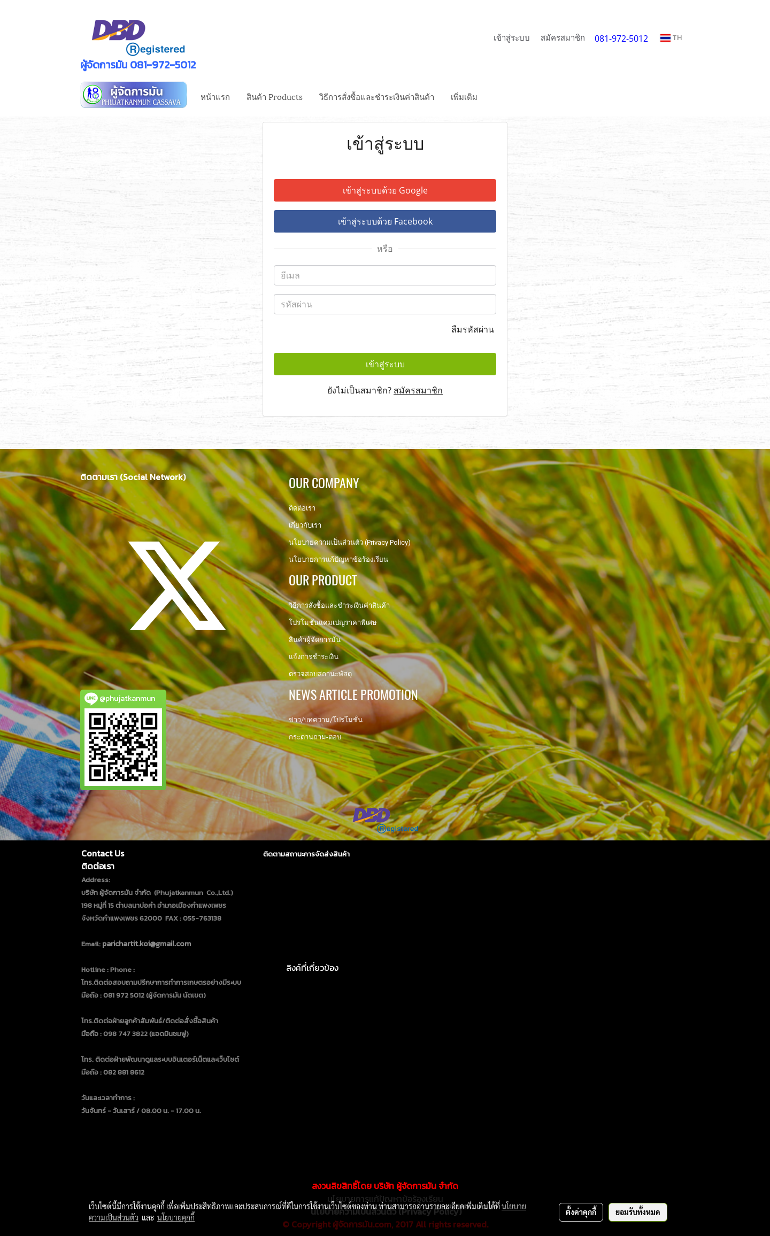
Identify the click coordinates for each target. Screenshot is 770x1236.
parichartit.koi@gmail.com (146, 943)
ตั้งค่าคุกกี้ (581, 1212)
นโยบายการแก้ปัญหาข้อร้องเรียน (338, 559)
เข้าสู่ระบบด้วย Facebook (385, 221)
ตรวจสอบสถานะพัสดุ (320, 674)
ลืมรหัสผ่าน (473, 329)
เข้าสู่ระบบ (512, 37)
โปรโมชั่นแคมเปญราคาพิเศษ (333, 623)
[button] (495, 96)
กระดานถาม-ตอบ (315, 737)
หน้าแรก (215, 96)
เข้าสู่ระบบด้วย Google (385, 190)
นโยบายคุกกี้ (176, 1217)
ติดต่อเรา (302, 508)
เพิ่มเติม (464, 96)
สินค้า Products (275, 96)
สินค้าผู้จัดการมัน (315, 640)
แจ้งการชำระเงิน (313, 657)
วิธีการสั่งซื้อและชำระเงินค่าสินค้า (376, 96)
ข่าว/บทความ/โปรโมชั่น (326, 720)
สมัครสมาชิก (563, 37)
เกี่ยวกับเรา (305, 525)
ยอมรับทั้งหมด (637, 1212)
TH (671, 37)
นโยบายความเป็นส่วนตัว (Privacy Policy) (350, 542)
